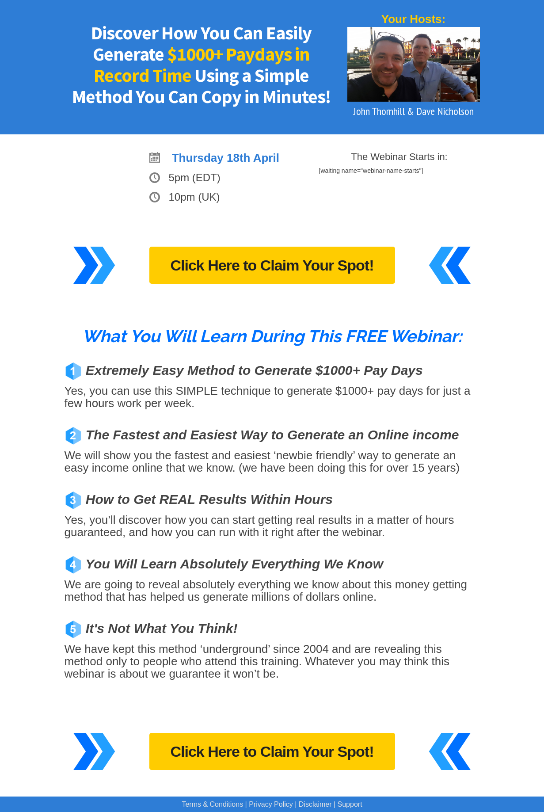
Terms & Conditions (212, 804)
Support (350, 804)
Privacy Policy (271, 804)
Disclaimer (315, 804)
